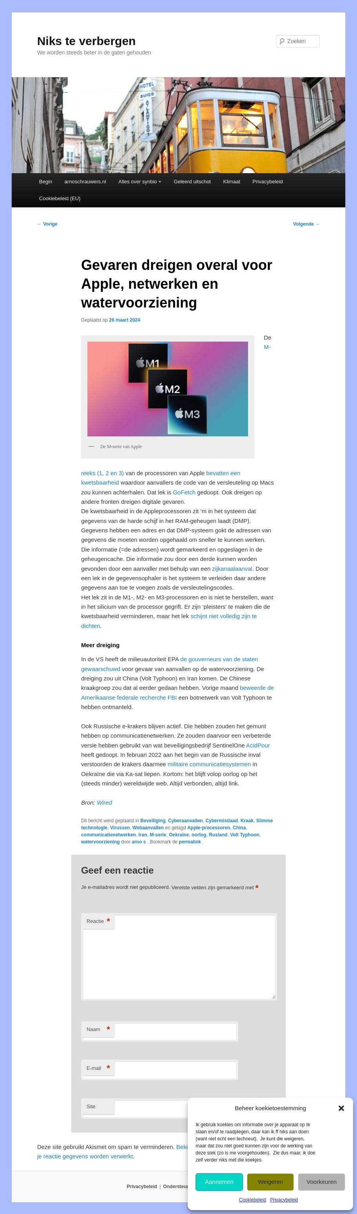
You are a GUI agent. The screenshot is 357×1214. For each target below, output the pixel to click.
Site (91, 1106)
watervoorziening (100, 842)
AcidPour (258, 745)
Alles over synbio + (139, 182)
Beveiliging (152, 820)
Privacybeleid (284, 1200)
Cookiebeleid (252, 1200)
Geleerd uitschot (192, 182)
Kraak (247, 820)
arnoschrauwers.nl (85, 182)
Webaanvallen (148, 827)
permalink (190, 842)
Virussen (120, 827)
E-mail (98, 1068)
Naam (98, 1029)
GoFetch (184, 492)
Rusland (218, 835)
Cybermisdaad (221, 820)
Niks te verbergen (86, 40)
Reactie (98, 921)
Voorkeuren (321, 1181)
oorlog (199, 835)
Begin (45, 182)
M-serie (158, 835)
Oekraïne (179, 835)
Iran (143, 835)
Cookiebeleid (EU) (60, 198)
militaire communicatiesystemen (209, 764)
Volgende (306, 224)
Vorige (47, 224)
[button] (341, 1108)
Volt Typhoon (244, 835)
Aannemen (219, 1181)
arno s (139, 842)
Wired (104, 802)
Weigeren (270, 1181)
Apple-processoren (208, 827)
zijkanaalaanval (232, 568)
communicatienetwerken (108, 835)
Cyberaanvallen (185, 820)
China (239, 827)
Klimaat (231, 182)
